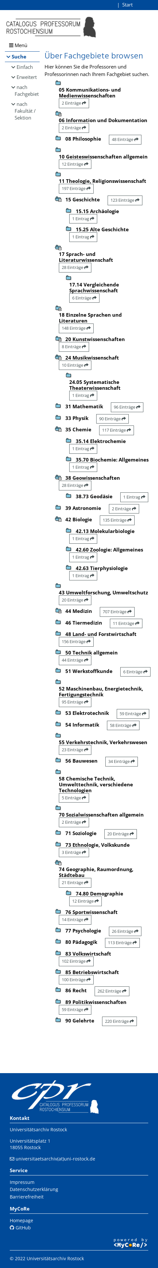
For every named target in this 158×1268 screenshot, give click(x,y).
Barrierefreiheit (27, 1197)
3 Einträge (74, 852)
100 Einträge (76, 980)
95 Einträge (75, 702)
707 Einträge (117, 612)
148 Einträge (76, 328)
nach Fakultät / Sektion (25, 111)
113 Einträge (122, 942)
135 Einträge (117, 520)
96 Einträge (127, 407)
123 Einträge (125, 200)
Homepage (21, 1220)
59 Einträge (133, 713)
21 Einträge (75, 882)
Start (127, 4)
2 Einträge (74, 103)
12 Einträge (75, 164)
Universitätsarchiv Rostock (38, 1129)
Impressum (22, 1182)
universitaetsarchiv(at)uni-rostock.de (55, 1159)
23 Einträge (75, 750)
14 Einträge (75, 919)
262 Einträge (112, 991)
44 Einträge (75, 660)
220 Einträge (119, 1021)
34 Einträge (121, 761)
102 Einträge (76, 961)
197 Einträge (76, 188)
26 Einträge (125, 931)
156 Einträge (76, 641)
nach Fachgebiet (27, 90)
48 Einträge (125, 139)
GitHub (20, 1227)
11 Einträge (126, 623)
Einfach (25, 67)
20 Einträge (75, 600)
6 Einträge (84, 298)
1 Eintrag (83, 219)
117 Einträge (116, 430)
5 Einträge (74, 798)
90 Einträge (112, 419)
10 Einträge (75, 365)
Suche (19, 56)
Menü (18, 45)
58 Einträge (123, 725)
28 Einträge (75, 267)
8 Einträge (74, 346)
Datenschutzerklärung (34, 1189)
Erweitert (27, 77)
